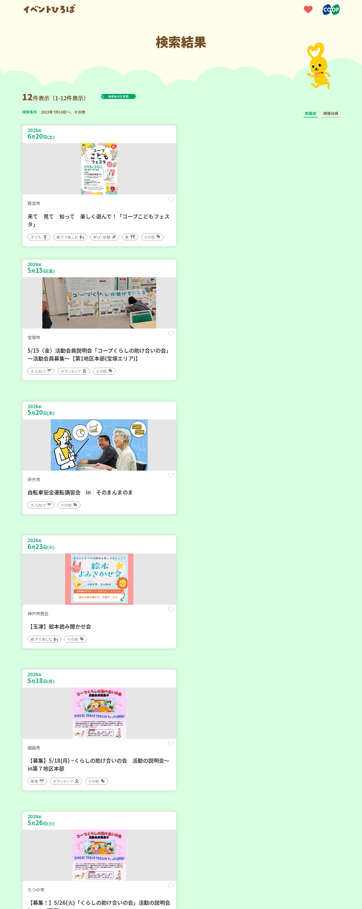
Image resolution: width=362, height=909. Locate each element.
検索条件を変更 (131, 96)
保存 (110, 204)
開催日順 (330, 113)
